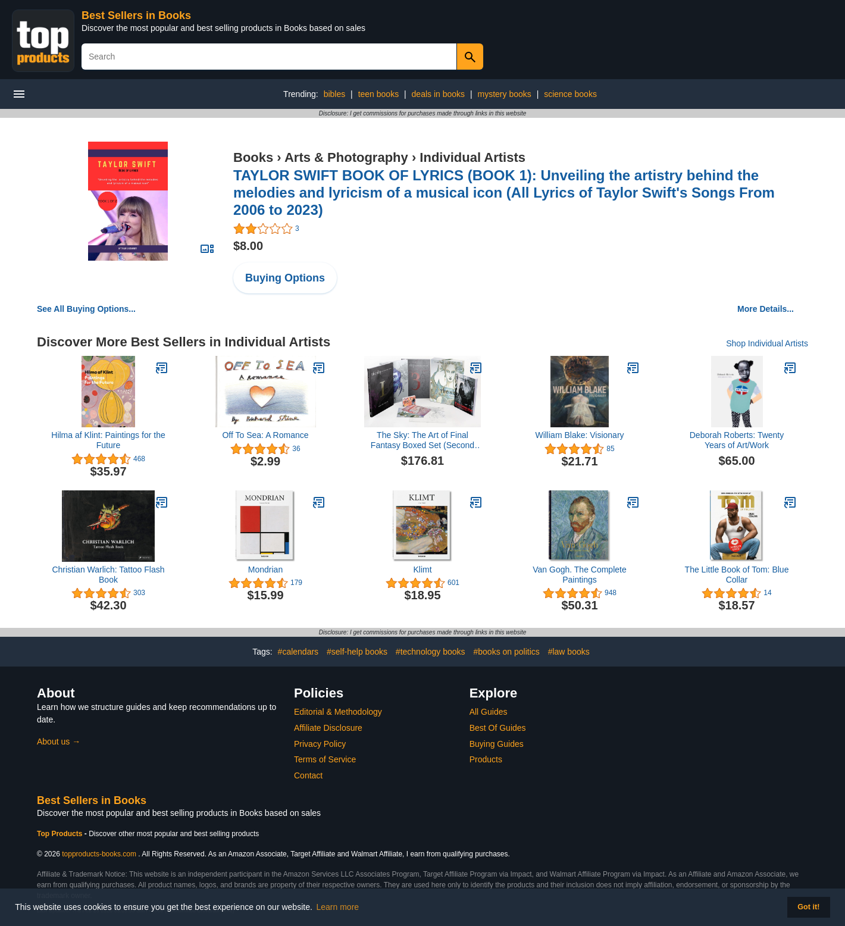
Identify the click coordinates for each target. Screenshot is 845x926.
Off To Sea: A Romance (265, 435)
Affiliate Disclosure (328, 728)
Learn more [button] (338, 907)
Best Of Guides (498, 728)
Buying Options (285, 278)
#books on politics (507, 651)
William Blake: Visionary (579, 435)
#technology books (430, 651)
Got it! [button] (808, 907)
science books (570, 94)
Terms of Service (325, 759)
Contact (308, 775)
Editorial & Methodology (338, 712)
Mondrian (265, 569)
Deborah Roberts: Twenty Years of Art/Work (737, 440)
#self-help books (357, 651)
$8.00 (248, 245)
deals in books (438, 94)
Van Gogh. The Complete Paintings (579, 574)
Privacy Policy (320, 744)
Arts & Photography (346, 157)
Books (253, 157)
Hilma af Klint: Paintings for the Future (108, 440)
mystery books (504, 94)
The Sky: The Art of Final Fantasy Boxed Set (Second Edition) (422, 440)
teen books (378, 94)
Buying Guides (497, 744)
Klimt (422, 569)
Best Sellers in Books (136, 15)
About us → (58, 741)
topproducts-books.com (99, 854)
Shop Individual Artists (767, 343)
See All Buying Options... (86, 309)
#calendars (298, 651)
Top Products (60, 834)
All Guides (489, 712)
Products (486, 759)
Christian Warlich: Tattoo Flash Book (108, 574)
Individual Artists (472, 157)
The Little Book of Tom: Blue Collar (737, 574)
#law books (569, 651)
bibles (335, 94)
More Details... (765, 309)
